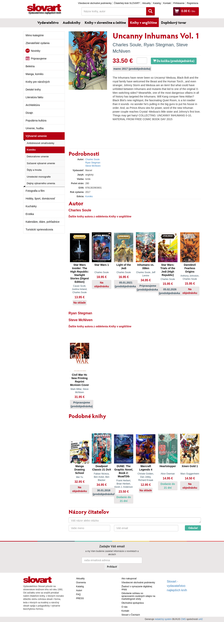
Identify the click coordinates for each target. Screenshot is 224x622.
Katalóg (157, 3)
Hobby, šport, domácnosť (40, 198)
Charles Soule (127, 44)
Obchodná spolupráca (133, 603)
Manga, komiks (34, 74)
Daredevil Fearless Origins (190, 268)
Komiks (31, 149)
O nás (125, 607)
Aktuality (146, 3)
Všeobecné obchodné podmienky (95, 3)
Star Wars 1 (101, 264)
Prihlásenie (178, 3)
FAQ (78, 594)
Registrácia (192, 3)
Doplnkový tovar (173, 22)
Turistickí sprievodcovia (39, 229)
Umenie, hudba (35, 128)
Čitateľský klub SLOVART (127, 3)
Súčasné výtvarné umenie (41, 163)
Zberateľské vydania (38, 43)
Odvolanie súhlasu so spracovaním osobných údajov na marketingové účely (138, 596)
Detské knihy (33, 89)
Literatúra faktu (34, 97)
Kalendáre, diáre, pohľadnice (43, 221)
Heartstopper (168, 466)
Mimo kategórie (35, 35)
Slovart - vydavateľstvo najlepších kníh (177, 586)
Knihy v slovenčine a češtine (105, 22)
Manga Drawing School (79, 469)
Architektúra (33, 105)
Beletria (30, 66)
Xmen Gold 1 (190, 466)
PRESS (80, 598)
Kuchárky (31, 206)
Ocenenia (81, 582)
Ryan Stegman (159, 44)
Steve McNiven (93, 166)
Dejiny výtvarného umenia (41, 183)
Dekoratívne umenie (38, 156)
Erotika (30, 214)
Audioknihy (72, 22)
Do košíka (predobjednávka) (173, 61)
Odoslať (193, 528)
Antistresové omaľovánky (40, 143)
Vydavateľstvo (48, 22)
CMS (183, 619)
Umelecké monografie (39, 176)
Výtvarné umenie (36, 136)
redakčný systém (163, 619)
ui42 (200, 619)
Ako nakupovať (129, 578)
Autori (79, 590)
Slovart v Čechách (131, 615)
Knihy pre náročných (38, 81)
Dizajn (29, 112)
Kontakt (167, 3)
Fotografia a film (35, 190)
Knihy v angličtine (143, 22)
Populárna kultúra (36, 120)
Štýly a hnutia (34, 169)
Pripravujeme (39, 58)
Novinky (35, 50)
